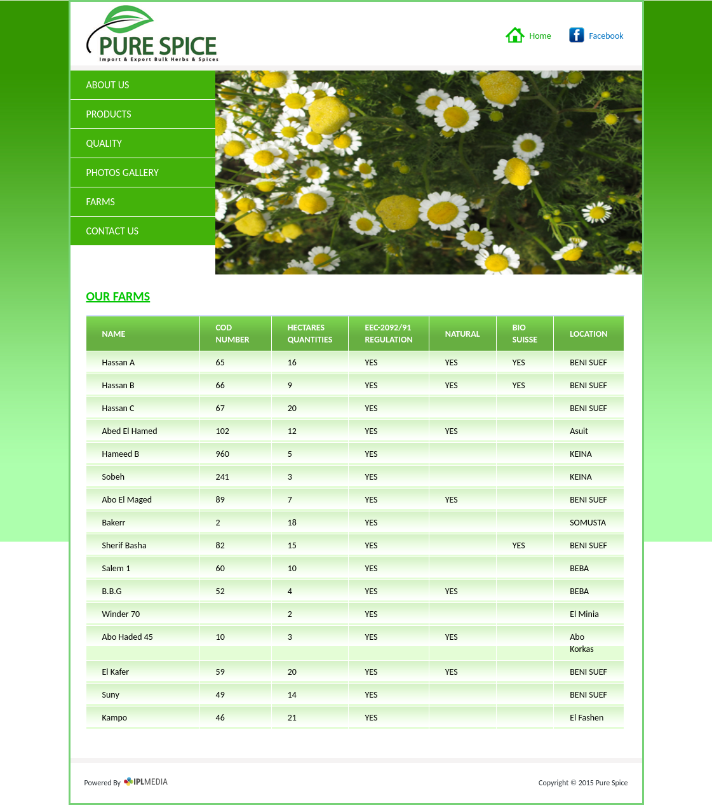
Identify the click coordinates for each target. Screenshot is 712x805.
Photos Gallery (122, 172)
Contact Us (112, 231)
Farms (100, 202)
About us (108, 85)
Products (143, 114)
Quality (143, 143)
